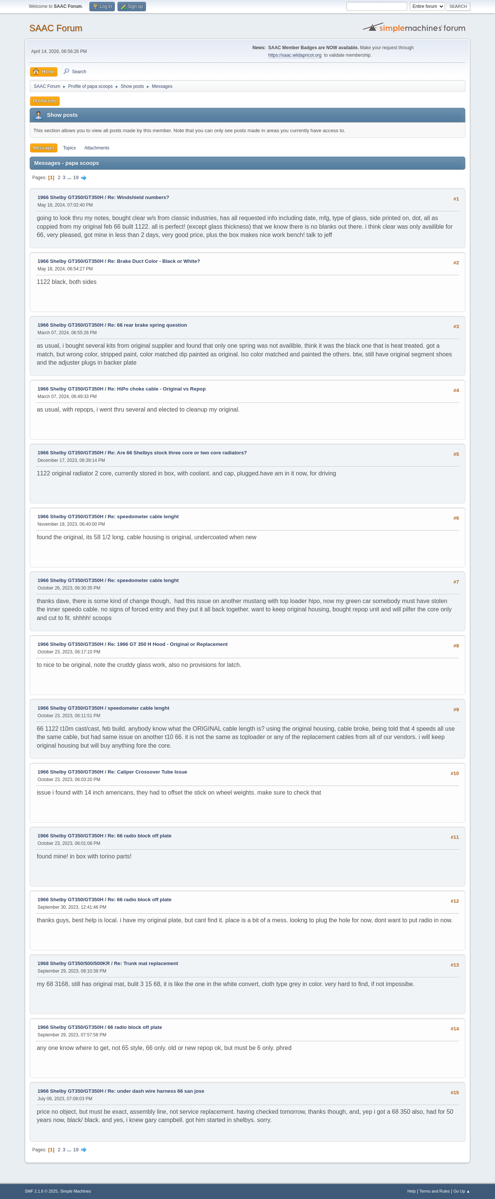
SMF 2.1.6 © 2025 (41, 1191)
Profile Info (45, 101)
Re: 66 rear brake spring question (147, 325)
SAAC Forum (55, 28)
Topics (69, 148)
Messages (43, 148)
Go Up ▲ (461, 1191)
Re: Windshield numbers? (138, 197)
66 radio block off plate (135, 1027)
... (70, 177)
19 (76, 177)
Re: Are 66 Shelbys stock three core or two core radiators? (177, 452)
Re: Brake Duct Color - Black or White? (154, 261)
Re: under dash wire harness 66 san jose (156, 1091)
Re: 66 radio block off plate (140, 836)
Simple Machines (75, 1191)
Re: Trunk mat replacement (146, 963)
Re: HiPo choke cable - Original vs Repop (157, 389)
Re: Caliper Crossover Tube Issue (147, 772)
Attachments (97, 148)
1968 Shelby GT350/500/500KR (74, 963)
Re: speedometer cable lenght (143, 516)
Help (412, 1191)
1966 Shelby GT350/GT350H (71, 197)
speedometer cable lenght (138, 708)
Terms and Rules (435, 1191)
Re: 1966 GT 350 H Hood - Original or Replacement (168, 644)
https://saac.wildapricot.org (295, 55)
